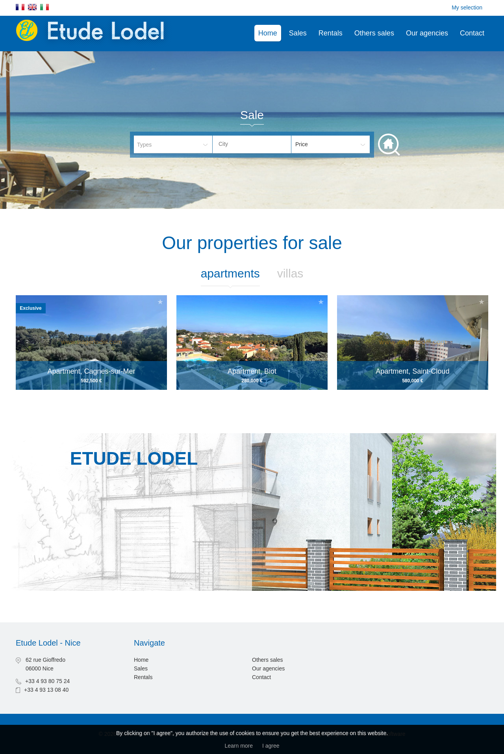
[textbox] (258, 144)
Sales (298, 33)
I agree (271, 746)
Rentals (331, 33)
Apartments (230, 273)
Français (20, 7)
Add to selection (160, 301)
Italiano (44, 7)
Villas (290, 273)
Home (267, 33)
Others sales (374, 33)
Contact (472, 33)
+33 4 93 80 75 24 (47, 681)
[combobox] (252, 144)
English (32, 7)
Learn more (238, 746)
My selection (467, 7)
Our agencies (427, 33)
